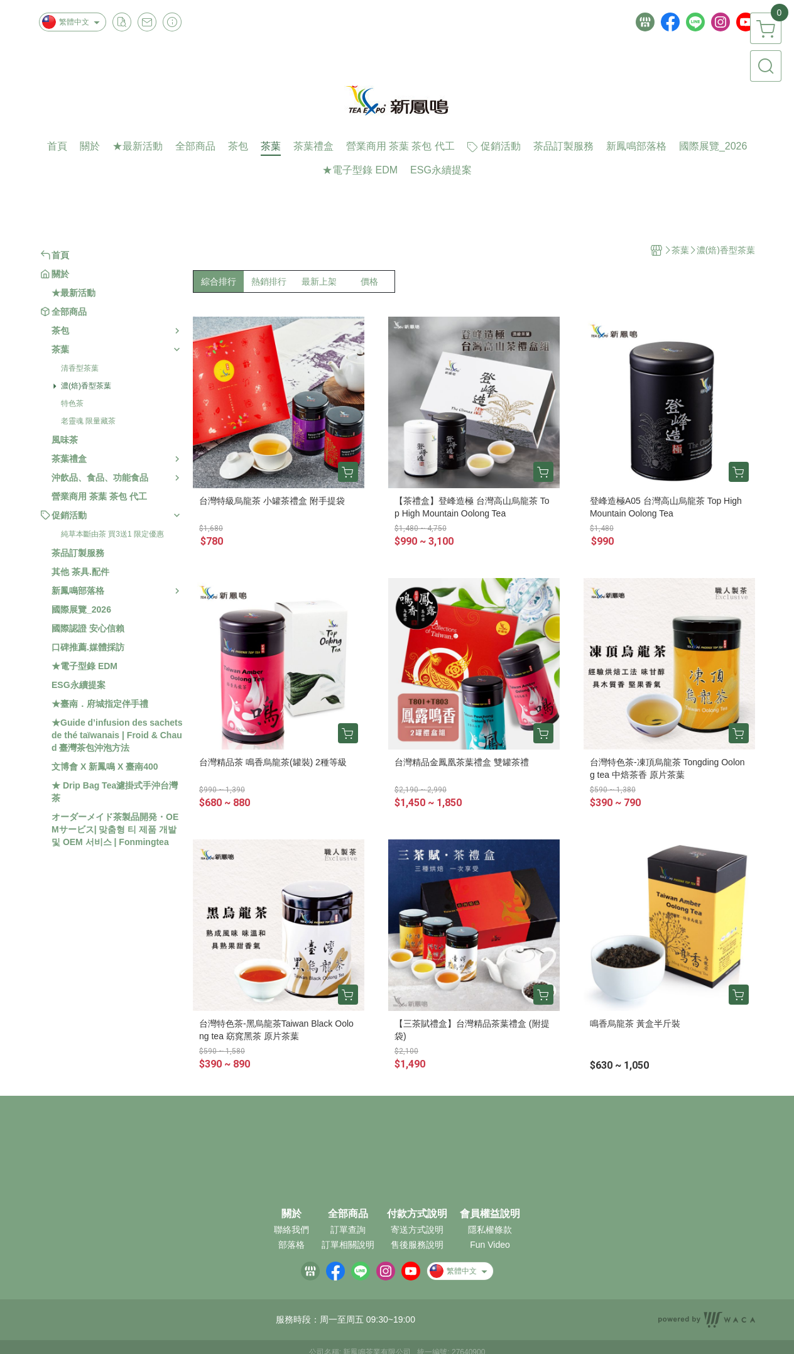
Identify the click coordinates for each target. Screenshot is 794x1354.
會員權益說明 (490, 1214)
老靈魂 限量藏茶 (88, 421)
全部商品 (348, 1214)
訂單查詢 (348, 1229)
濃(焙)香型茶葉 (86, 385)
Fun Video (490, 1244)
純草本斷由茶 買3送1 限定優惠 (112, 534)
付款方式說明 (417, 1214)
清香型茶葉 (80, 368)
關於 (291, 1214)
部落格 (291, 1244)
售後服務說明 (417, 1244)
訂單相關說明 (348, 1244)
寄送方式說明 (417, 1229)
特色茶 (72, 403)
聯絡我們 (291, 1229)
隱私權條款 (490, 1229)
